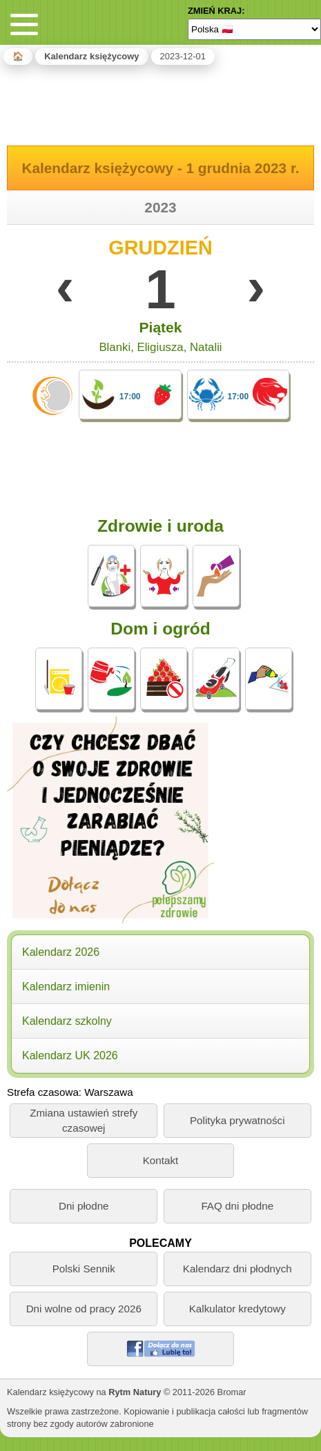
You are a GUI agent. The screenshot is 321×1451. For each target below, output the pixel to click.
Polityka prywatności (237, 1120)
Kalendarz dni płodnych (237, 1268)
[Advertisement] (160, 102)
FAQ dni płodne (237, 1206)
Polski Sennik (83, 1268)
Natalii (206, 347)
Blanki (114, 347)
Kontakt (161, 1160)
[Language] (254, 29)
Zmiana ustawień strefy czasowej (83, 1120)
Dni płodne (84, 1206)
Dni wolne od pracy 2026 (84, 1308)
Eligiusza (160, 347)
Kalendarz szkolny (67, 1021)
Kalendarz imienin (66, 986)
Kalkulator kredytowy (237, 1308)
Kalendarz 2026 (60, 952)
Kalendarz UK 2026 (70, 1055)
